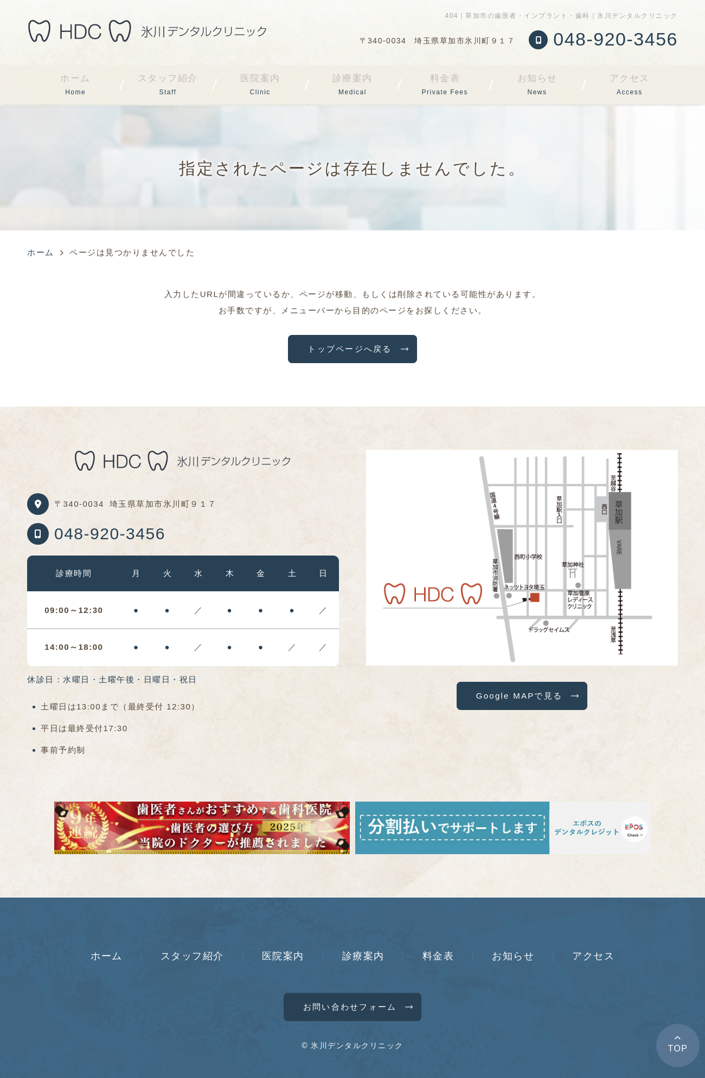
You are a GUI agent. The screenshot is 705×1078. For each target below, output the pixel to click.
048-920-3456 (109, 534)
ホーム (75, 84)
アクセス (630, 84)
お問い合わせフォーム (350, 1006)
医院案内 (260, 84)
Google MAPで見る (519, 695)
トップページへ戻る (349, 348)
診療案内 (352, 84)
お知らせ (537, 84)
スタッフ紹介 (168, 84)
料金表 (445, 84)
